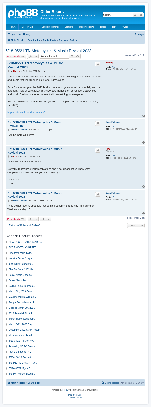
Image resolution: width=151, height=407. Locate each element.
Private (125, 27)
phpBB (65, 390)
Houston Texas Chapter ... (22, 258)
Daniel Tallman (113, 122)
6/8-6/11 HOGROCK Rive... (23, 362)
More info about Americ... (22, 335)
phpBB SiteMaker (75, 395)
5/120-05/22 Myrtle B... (20, 368)
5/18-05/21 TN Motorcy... (22, 340)
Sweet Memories (17, 280)
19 (113, 126)
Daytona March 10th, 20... (22, 297)
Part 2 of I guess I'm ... (20, 351)
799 (113, 155)
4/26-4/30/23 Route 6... (21, 357)
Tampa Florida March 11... (22, 302)
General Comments (50, 27)
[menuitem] (26, 34)
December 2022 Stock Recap (24, 330)
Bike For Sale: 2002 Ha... (22, 269)
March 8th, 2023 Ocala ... (22, 291)
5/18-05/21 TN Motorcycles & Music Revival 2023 (49, 51)
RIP (114, 27)
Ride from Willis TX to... (21, 253)
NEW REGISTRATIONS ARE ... (25, 242)
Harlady (109, 63)
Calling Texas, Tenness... (22, 286)
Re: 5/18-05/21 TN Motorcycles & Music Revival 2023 (34, 124)
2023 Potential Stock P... (21, 313)
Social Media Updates (20, 275)
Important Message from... (22, 319)
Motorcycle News (86, 27)
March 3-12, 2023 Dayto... (22, 324)
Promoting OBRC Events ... (23, 346)
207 (113, 67)
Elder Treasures (29, 27)
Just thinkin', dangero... (21, 264)
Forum (13, 27)
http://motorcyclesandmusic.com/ (26, 112)
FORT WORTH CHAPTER (22, 247)
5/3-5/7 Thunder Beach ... (22, 373)
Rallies (103, 27)
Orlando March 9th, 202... (22, 308)
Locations (69, 27)
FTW (108, 149)
